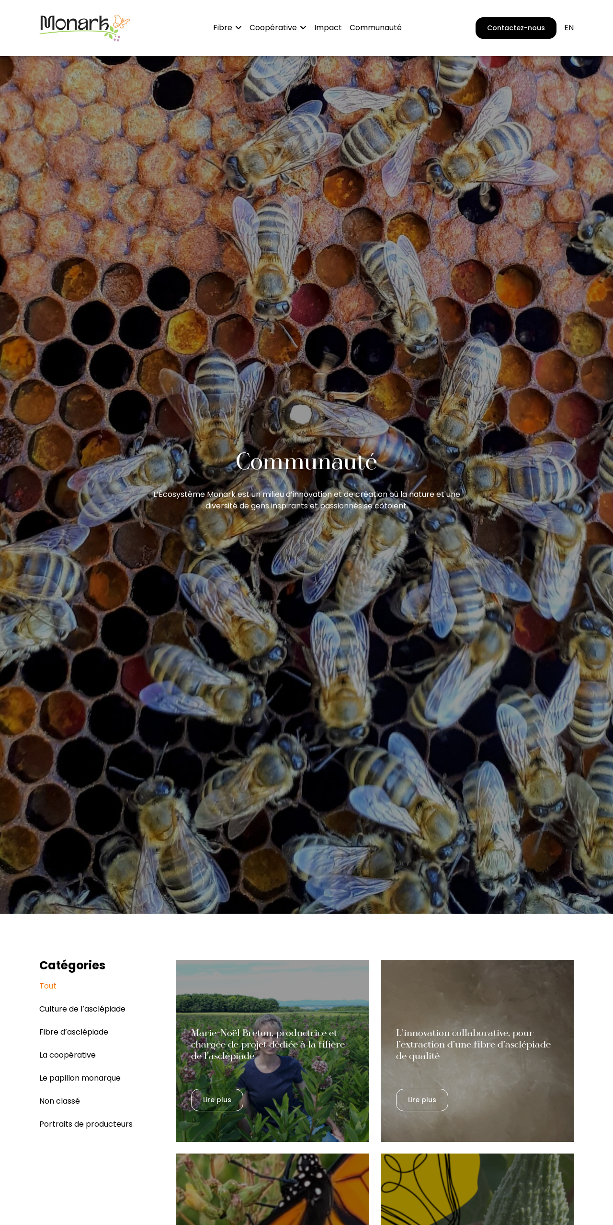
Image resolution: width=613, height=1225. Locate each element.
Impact (328, 27)
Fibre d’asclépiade (73, 1031)
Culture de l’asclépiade (82, 1008)
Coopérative (273, 27)
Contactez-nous (516, 28)
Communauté (376, 27)
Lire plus (217, 1100)
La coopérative (67, 1054)
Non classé (59, 1101)
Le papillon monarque (80, 1078)
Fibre (222, 27)
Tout (48, 985)
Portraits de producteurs (86, 1124)
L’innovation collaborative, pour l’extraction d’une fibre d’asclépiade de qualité (473, 1044)
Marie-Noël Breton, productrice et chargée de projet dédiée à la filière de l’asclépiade (268, 1044)
